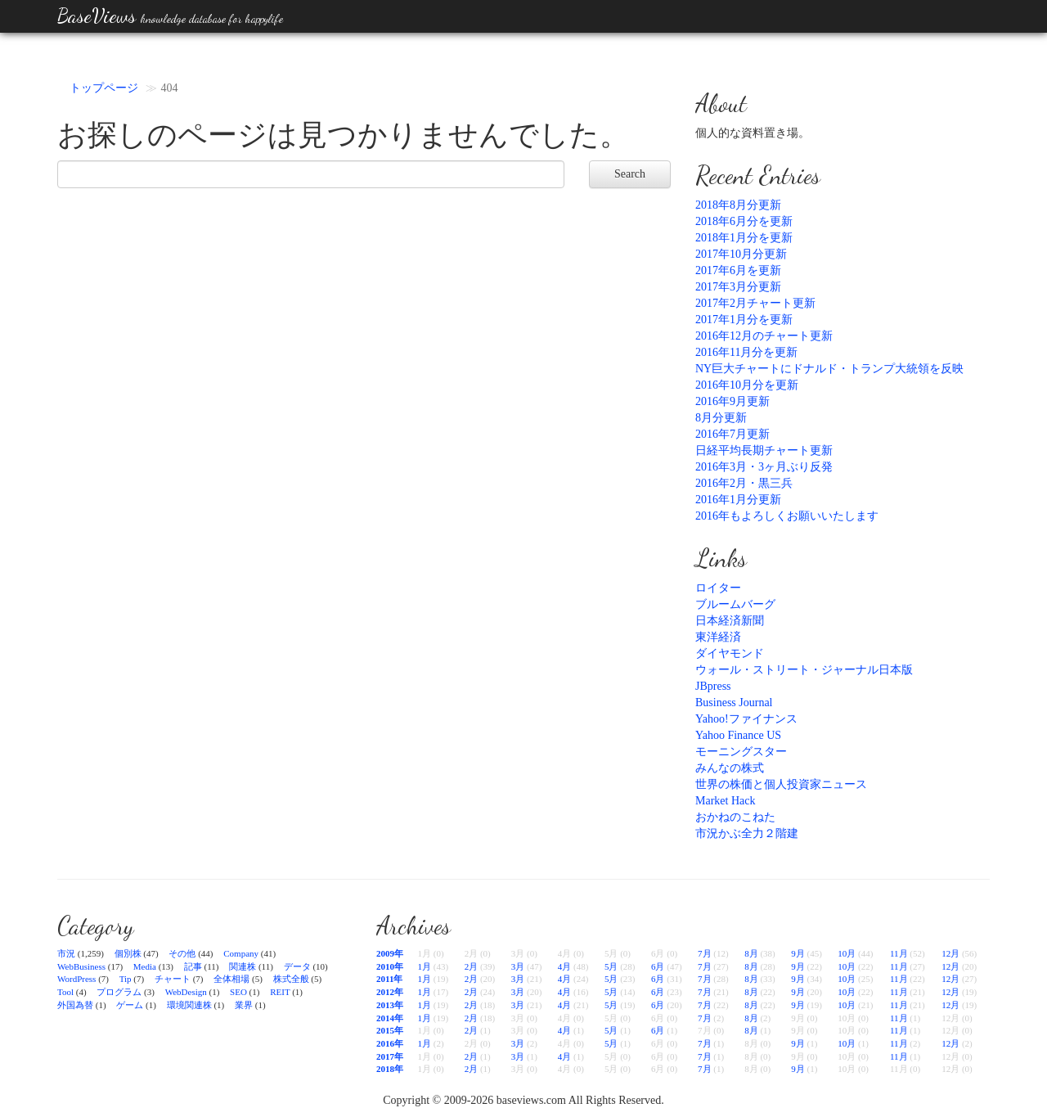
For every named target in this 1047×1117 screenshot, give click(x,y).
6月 (658, 966)
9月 (798, 953)
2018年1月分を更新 (744, 238)
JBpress (713, 686)
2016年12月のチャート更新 (764, 336)
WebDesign (186, 992)
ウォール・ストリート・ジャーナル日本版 (804, 670)
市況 (66, 953)
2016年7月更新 (732, 434)
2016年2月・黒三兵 (744, 483)
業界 (244, 1005)
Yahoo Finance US (738, 735)
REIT (280, 992)
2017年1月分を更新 (744, 319)
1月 (425, 966)
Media (144, 966)
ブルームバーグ (735, 604)
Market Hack (725, 801)
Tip (125, 979)
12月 (950, 953)
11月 (899, 953)
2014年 (389, 1018)
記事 (193, 966)
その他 (182, 953)
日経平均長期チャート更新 (764, 450)
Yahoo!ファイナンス (746, 719)
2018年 (389, 1069)
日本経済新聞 (729, 621)
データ (297, 966)
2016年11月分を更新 (746, 352)
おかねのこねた (735, 817)
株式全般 (291, 979)
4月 (565, 966)
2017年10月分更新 (741, 254)
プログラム (119, 992)
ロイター (718, 588)
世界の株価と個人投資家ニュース (781, 784)
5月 (611, 966)
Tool (65, 992)
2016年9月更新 (732, 401)
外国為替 (75, 1005)
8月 (751, 953)
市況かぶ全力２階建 (746, 833)
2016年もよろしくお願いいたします (786, 516)
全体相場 (231, 979)
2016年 (389, 1043)
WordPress (76, 979)
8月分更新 (721, 418)
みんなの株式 (729, 768)
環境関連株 (189, 1005)
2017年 (389, 1056)
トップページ (104, 88)
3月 (518, 966)
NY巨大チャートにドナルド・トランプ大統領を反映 (829, 369)
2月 (472, 966)
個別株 (128, 953)
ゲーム (129, 1005)
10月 (847, 953)
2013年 (389, 1005)
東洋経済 (718, 637)
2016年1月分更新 (738, 499)
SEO (238, 992)
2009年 (389, 953)
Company (240, 953)
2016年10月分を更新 (746, 385)
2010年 (389, 966)
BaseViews (170, 16)
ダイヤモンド (729, 653)
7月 (705, 953)
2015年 (389, 1030)
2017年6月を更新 (738, 270)
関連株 (242, 966)
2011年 (389, 979)
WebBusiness (81, 966)
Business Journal (734, 702)
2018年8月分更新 (738, 205)
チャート (173, 979)
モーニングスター (741, 751)
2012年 (389, 992)
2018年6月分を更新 (744, 221)
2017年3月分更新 (738, 287)
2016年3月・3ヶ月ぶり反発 (764, 467)
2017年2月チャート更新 (755, 303)
